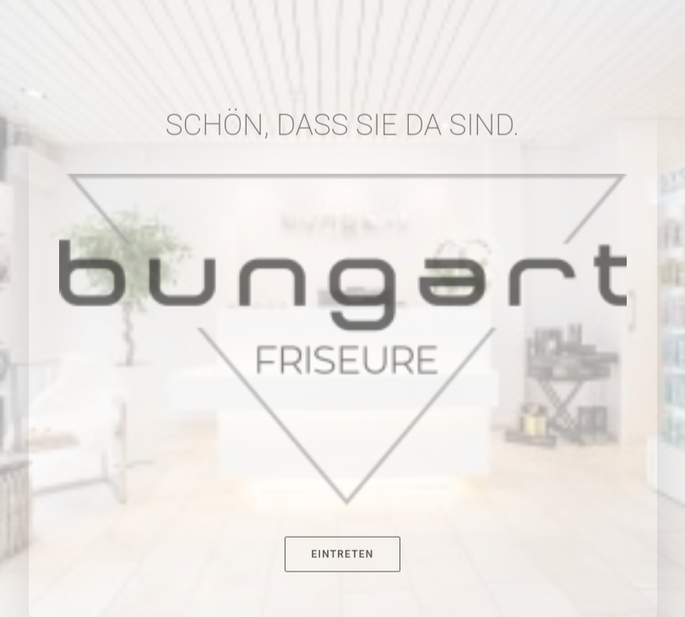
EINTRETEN (343, 593)
